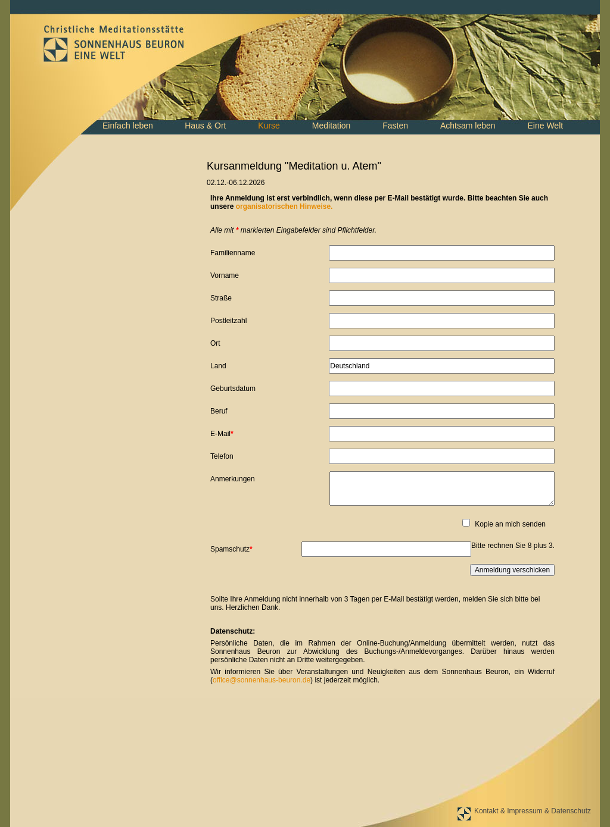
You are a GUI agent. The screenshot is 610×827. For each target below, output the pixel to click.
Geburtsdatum (233, 388)
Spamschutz (231, 548)
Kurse (269, 125)
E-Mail (225, 433)
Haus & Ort (205, 125)
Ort (215, 343)
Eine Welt (545, 125)
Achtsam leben (468, 125)
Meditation (331, 125)
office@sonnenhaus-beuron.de (261, 680)
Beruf (219, 411)
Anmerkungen (232, 479)
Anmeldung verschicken (512, 570)
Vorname (224, 275)
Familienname (232, 253)
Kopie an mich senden (510, 524)
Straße (221, 298)
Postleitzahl (228, 321)
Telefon (222, 456)
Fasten (395, 125)
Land (218, 366)
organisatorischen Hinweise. (284, 206)
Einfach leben (127, 125)
